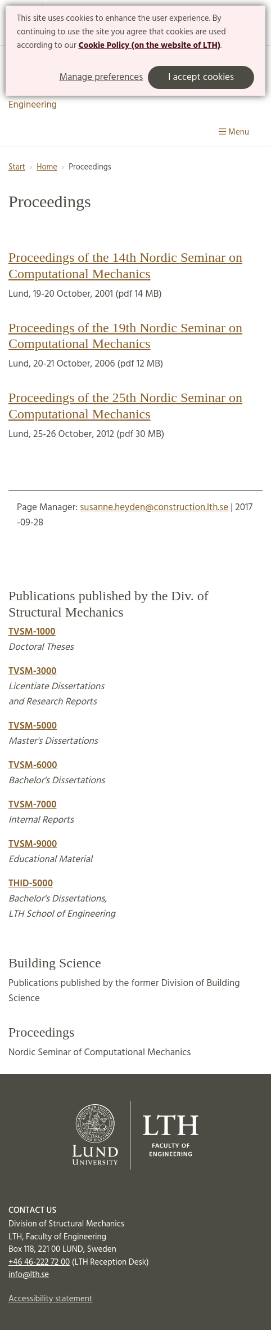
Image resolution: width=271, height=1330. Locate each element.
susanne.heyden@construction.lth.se (154, 507)
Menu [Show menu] (234, 132)
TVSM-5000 (32, 726)
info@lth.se (28, 1275)
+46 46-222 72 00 (39, 1262)
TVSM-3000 (32, 671)
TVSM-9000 (32, 844)
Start (16, 167)
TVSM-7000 (32, 805)
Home (47, 167)
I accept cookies (201, 77)
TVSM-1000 (32, 632)
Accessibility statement (50, 1299)
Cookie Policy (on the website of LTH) (149, 45)
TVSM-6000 (32, 765)
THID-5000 (30, 883)
